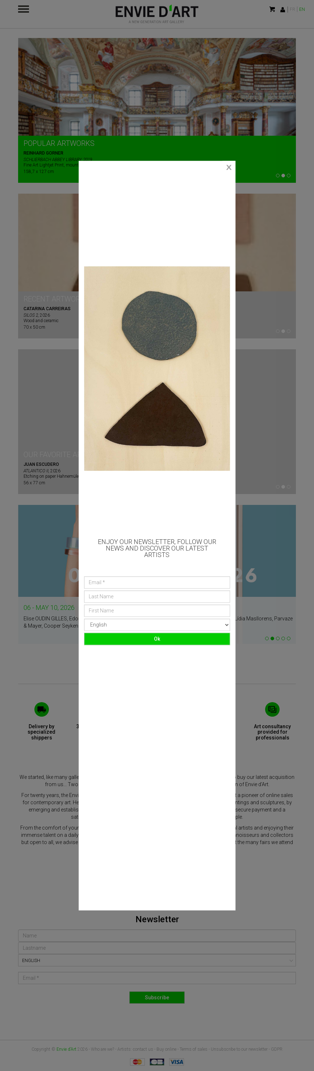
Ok (157, 639)
